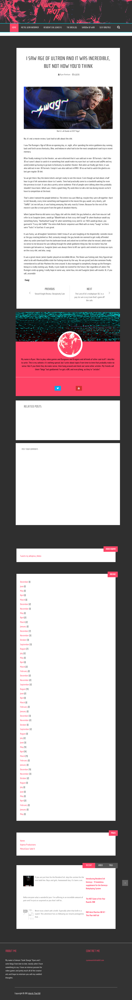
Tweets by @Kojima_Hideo (30, 556)
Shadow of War (88, 27)
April (22, 595)
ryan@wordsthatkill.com (95, 960)
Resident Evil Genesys (53, 27)
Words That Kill (34, 993)
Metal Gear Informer (30, 27)
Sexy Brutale (105, 27)
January (23, 626)
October (23, 640)
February (24, 671)
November (24, 608)
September (24, 644)
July (21, 653)
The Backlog (72, 27)
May (22, 591)
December (24, 582)
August (23, 649)
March (22, 600)
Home (14, 27)
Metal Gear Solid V (27, 849)
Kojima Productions (28, 844)
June (22, 586)
